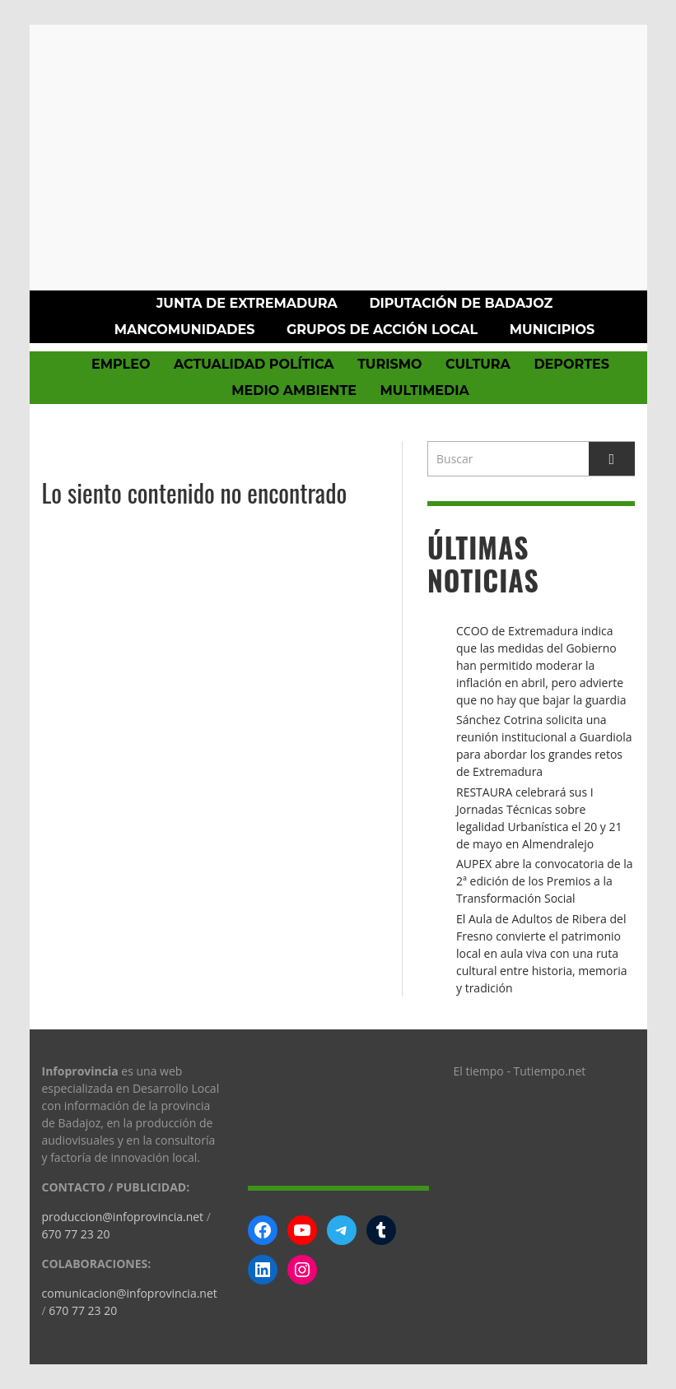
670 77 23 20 (76, 1234)
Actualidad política (254, 364)
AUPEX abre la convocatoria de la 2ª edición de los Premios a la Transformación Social (544, 881)
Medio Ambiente (294, 390)
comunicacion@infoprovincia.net (129, 1293)
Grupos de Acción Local (382, 329)
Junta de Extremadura (247, 303)
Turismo (389, 364)
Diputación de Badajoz (460, 303)
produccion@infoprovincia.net (123, 1216)
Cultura (477, 364)
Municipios (552, 329)
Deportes (571, 364)
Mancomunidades (184, 329)
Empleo (120, 364)
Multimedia (424, 390)
